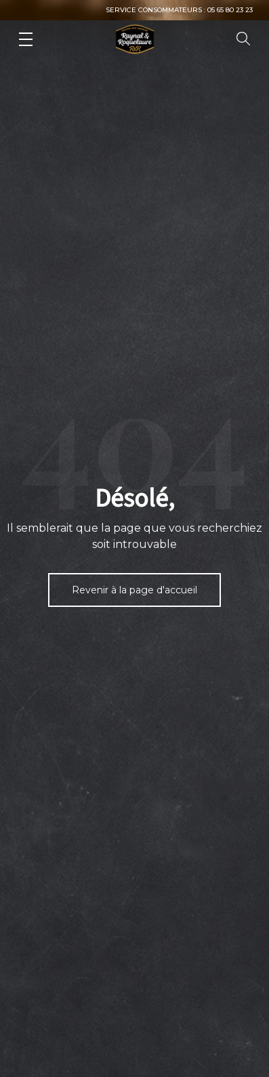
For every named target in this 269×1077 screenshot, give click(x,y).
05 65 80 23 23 (230, 9)
